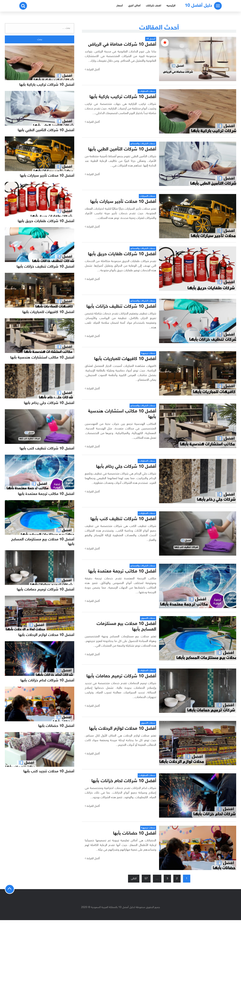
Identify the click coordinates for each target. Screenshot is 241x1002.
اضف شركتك (153, 5)
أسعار (119, 5)
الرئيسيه (171, 5)
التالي (134, 878)
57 (146, 878)
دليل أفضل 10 (198, 5)
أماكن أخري (134, 5)
